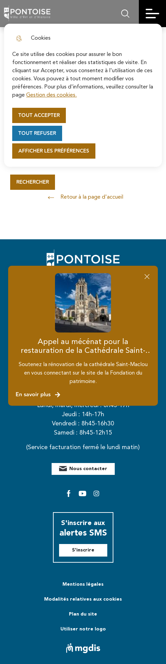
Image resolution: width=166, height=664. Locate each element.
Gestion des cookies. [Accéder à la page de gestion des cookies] (51, 95)
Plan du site (83, 614)
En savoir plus (38, 394)
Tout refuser (37, 133)
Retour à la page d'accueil (83, 197)
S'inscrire (83, 550)
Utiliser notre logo (83, 629)
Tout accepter (39, 115)
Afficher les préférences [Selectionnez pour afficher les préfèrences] (53, 151)
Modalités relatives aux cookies (83, 599)
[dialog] (83, 95)
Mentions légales (83, 584)
